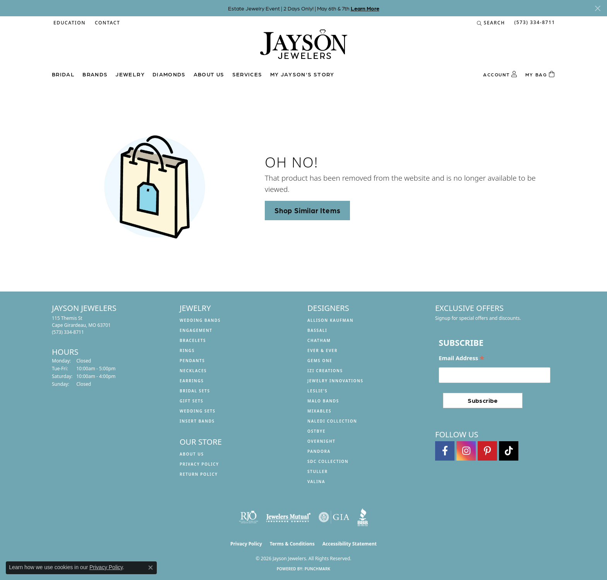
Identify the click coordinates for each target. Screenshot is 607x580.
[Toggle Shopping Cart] (540, 74)
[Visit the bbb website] (362, 517)
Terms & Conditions (292, 543)
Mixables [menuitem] (319, 411)
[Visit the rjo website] (248, 517)
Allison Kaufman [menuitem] (330, 320)
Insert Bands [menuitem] (197, 421)
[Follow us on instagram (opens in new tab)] (466, 451)
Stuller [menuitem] (317, 471)
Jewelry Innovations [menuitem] (335, 380)
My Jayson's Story (302, 74)
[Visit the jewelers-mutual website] (288, 517)
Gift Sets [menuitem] (191, 401)
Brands (95, 74)
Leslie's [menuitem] (317, 391)
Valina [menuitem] (316, 481)
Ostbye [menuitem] (316, 431)
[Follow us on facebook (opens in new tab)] (444, 451)
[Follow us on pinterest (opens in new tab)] (487, 451)
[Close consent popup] (150, 567)
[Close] (597, 8)
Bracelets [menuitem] (193, 340)
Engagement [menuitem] (196, 330)
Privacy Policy (199, 464)
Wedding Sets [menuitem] (198, 411)
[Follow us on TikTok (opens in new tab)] (508, 451)
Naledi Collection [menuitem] (332, 421)
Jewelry (130, 74)
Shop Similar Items (307, 210)
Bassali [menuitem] (317, 330)
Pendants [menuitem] (192, 360)
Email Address (461, 358)
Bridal (63, 74)
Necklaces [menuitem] (193, 370)
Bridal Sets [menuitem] (195, 391)
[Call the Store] (68, 332)
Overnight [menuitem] (321, 441)
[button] (69, 22)
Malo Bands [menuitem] (323, 401)
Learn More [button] (365, 8)
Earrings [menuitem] (192, 380)
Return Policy (199, 474)
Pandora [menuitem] (319, 451)
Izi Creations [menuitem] (325, 370)
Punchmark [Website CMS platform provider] (318, 568)
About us (209, 74)
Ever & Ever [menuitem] (322, 350)
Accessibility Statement (349, 543)
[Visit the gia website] (334, 517)
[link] (106, 22)
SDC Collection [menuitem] (327, 461)
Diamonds (169, 74)
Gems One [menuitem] (319, 360)
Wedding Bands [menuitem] (200, 320)
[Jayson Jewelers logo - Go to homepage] (303, 48)
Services (247, 74)
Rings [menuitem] (187, 350)
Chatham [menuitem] (319, 340)
